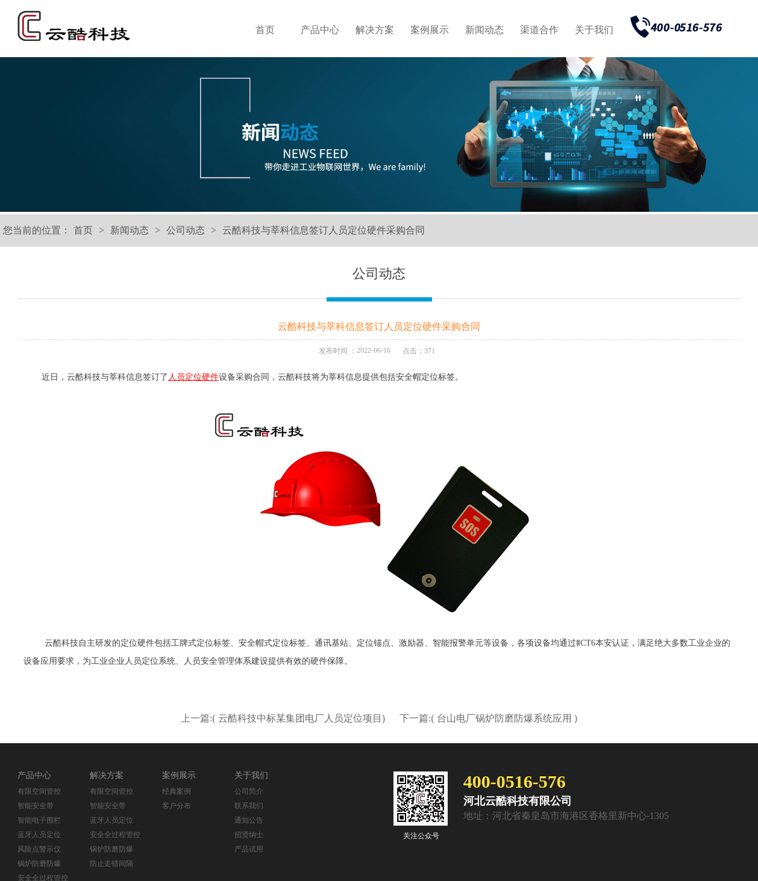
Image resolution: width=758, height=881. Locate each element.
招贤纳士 (248, 834)
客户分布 (176, 806)
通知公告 (248, 820)
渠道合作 (539, 30)
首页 (265, 30)
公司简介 (248, 791)
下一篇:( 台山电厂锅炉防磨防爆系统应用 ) (488, 718)
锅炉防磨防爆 (39, 863)
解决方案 (375, 30)
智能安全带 (35, 806)
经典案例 (176, 791)
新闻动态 (484, 30)
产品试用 (248, 849)
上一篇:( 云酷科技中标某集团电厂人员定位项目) (284, 718)
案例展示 (429, 30)
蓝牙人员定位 (39, 834)
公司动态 (185, 230)
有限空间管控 (39, 791)
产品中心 (320, 30)
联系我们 (248, 806)
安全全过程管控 (115, 834)
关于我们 (594, 30)
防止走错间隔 (111, 863)
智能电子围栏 (39, 820)
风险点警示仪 (39, 849)
